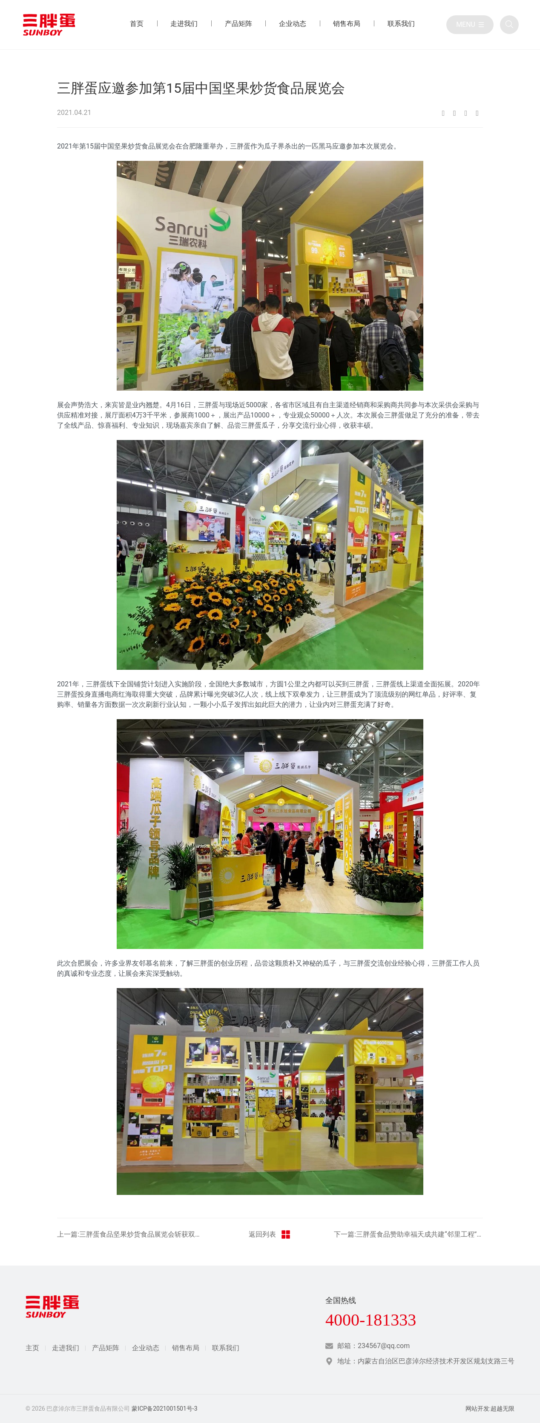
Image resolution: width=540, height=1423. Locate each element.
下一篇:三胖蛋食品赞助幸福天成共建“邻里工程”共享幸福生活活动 (408, 1234)
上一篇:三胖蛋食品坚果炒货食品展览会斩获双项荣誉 (131, 1234)
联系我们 (225, 1348)
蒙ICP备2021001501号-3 (164, 1408)
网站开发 (477, 1408)
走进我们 (65, 1348)
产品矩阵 (105, 1348)
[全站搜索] (509, 24)
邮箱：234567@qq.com (373, 1346)
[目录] (470, 24)
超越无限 (502, 1408)
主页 (32, 1348)
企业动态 (145, 1348)
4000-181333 (370, 1320)
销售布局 (185, 1348)
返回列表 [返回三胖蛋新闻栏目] (270, 1234)
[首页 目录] (136, 25)
